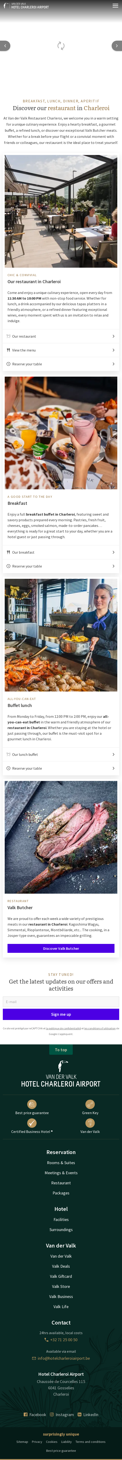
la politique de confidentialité (63, 1028)
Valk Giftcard (61, 1276)
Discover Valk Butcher (61, 948)
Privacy (37, 1442)
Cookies (51, 1442)
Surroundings (61, 1229)
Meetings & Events (61, 1172)
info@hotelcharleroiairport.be (61, 1358)
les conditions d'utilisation (100, 1028)
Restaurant (61, 1183)
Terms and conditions (91, 1442)
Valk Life (61, 1306)
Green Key (90, 1107)
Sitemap (22, 1442)
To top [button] (61, 1049)
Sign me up (61, 1014)
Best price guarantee (32, 1107)
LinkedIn (88, 1414)
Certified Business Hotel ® (32, 1126)
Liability (66, 1442)
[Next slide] (117, 46)
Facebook (35, 1414)
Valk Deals (61, 1266)
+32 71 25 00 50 (61, 1339)
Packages (61, 1193)
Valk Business (61, 1296)
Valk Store (61, 1286)
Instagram (62, 1414)
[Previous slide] (5, 46)
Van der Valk (90, 1126)
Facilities (61, 1219)
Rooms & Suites (61, 1162)
